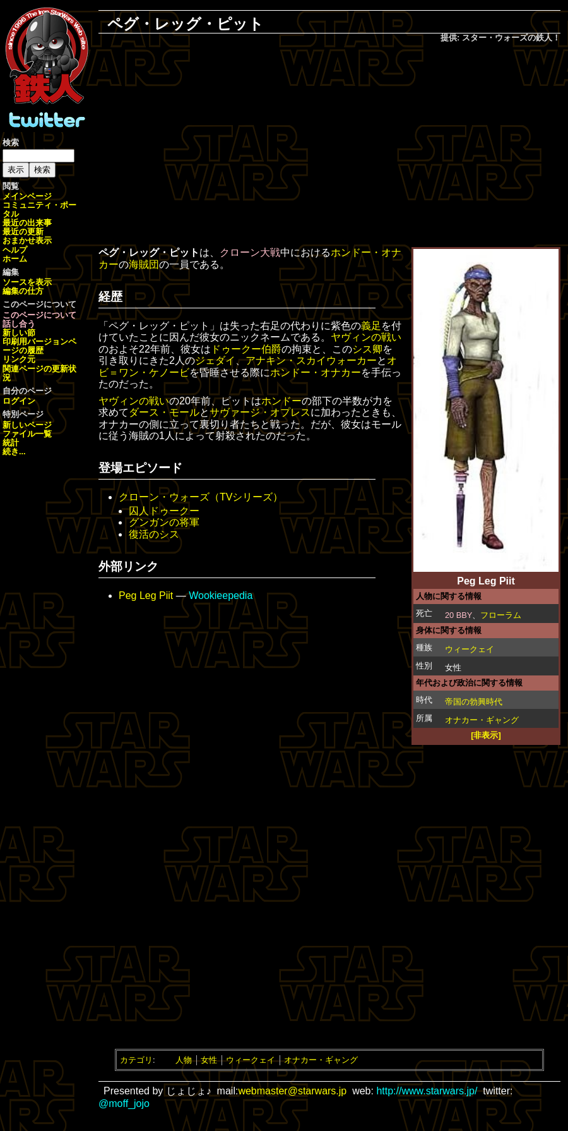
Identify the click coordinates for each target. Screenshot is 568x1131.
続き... (14, 451)
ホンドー (281, 401)
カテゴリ (136, 1060)
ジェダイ (215, 360)
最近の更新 (23, 231)
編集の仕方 (23, 291)
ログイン (19, 401)
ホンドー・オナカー (315, 372)
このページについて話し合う (39, 319)
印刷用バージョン (35, 341)
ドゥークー (236, 349)
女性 (209, 1060)
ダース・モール (164, 412)
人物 (183, 1060)
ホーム (15, 258)
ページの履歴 (39, 346)
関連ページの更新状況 (39, 373)
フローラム (500, 615)
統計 (11, 442)
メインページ (27, 196)
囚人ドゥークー (164, 510)
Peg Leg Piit (146, 595)
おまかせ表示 (27, 240)
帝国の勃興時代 (473, 701)
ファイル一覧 (27, 433)
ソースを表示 (27, 282)
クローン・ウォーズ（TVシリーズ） (201, 497)
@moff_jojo (124, 1103)
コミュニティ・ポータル (39, 209)
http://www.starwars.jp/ (426, 1091)
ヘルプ (15, 250)
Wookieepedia (220, 595)
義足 (371, 325)
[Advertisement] (329, 145)
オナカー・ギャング (482, 720)
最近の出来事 (27, 222)
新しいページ (27, 425)
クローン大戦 (250, 252)
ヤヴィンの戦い (366, 337)
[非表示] (486, 735)
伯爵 (271, 349)
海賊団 (144, 264)
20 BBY (458, 615)
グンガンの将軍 (164, 522)
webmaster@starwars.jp (292, 1091)
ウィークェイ (469, 649)
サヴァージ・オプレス (260, 412)
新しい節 (19, 332)
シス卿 (367, 349)
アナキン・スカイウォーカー (311, 360)
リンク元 (19, 359)
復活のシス (154, 534)
